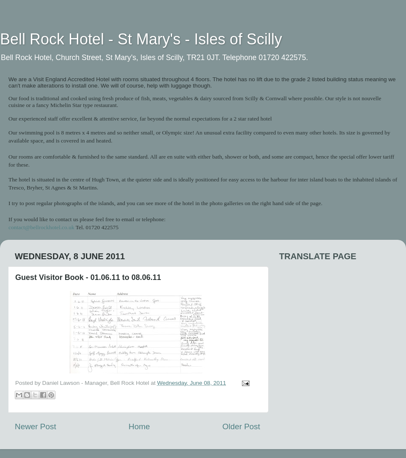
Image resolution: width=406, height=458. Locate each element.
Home (139, 426)
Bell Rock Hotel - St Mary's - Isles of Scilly (141, 39)
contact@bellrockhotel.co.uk (41, 227)
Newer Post (35, 426)
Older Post (241, 426)
